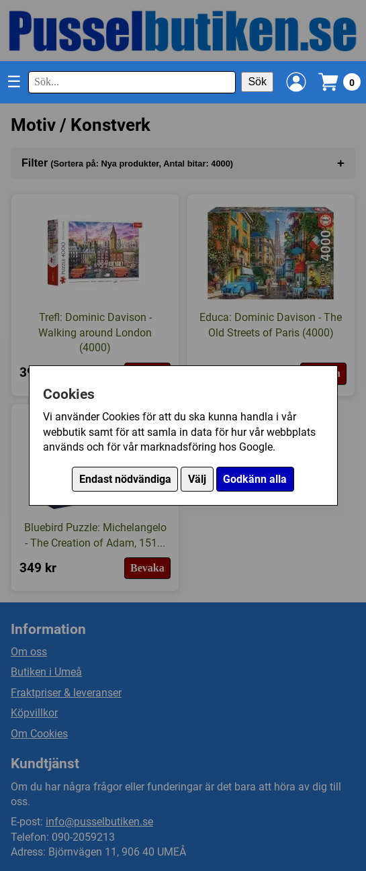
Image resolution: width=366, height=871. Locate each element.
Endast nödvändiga (125, 479)
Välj (197, 479)
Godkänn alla (255, 479)
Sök (257, 81)
